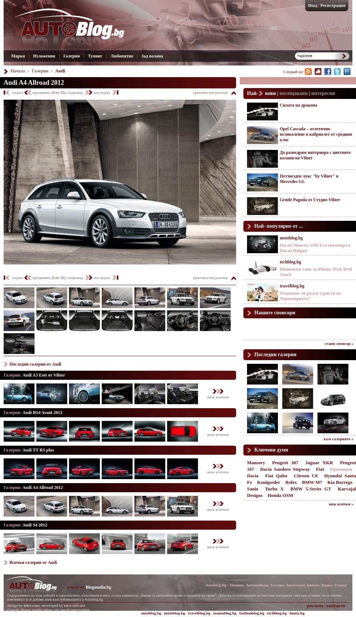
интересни (323, 93)
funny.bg (297, 613)
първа (18, 92)
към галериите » (338, 439)
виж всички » (341, 504)
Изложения (44, 56)
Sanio (252, 488)
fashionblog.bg (251, 613)
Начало (18, 70)
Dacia (253, 475)
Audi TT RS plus (38, 450)
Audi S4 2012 (35, 525)
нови (270, 93)
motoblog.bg (291, 237)
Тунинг (95, 56)
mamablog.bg (224, 613)
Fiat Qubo (276, 475)
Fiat (320, 469)
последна (102, 92)
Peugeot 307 (285, 462)
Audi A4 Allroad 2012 (34, 82)
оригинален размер (210, 92)
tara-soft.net (74, 605)
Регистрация (332, 5)
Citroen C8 (306, 475)
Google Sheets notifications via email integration (48, 610)
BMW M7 (312, 482)
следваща (75, 92)
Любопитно (121, 56)
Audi (60, 70)
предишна (42, 92)
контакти (336, 605)
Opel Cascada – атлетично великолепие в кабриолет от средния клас (316, 134)
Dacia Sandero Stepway (285, 469)
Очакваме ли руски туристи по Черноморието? (310, 296)
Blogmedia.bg (98, 587)
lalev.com (32, 605)
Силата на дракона (298, 105)
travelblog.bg (292, 285)
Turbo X (274, 488)
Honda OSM (280, 495)
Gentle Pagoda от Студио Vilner (310, 199)
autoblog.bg (151, 613)
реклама (315, 605)
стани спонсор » (339, 343)
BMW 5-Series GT (311, 488)
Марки (18, 56)
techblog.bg (290, 261)
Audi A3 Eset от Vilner (44, 375)
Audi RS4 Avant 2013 (42, 412)
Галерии (71, 56)
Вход (312, 5)
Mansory (256, 462)
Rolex (291, 482)
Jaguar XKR (319, 462)
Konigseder (268, 482)
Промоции (341, 469)
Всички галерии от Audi (33, 562)
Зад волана (152, 56)
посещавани (294, 93)
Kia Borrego (339, 482)
